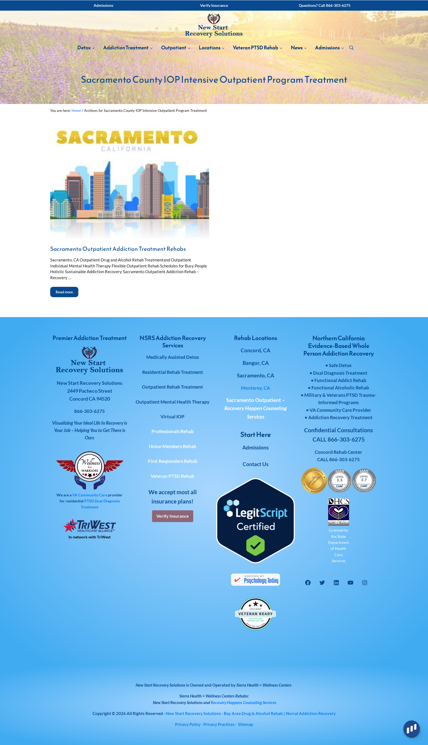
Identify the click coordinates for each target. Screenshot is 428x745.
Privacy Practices (219, 724)
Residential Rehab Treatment (172, 372)
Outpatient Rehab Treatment (172, 387)
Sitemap (245, 724)
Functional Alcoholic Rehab (340, 388)
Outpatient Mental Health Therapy (172, 402)
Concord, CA (255, 350)
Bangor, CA (256, 363)
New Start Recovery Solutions (178, 702)
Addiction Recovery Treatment (340, 417)
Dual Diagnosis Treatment (340, 373)
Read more (67, 294)
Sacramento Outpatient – (255, 408)
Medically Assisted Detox (172, 357)
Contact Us (255, 464)
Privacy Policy (188, 724)
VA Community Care (89, 495)
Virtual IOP (172, 416)
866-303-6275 (344, 459)
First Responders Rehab (172, 461)
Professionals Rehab (172, 431)
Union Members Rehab (172, 446)
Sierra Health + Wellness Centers (264, 685)
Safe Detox (340, 365)
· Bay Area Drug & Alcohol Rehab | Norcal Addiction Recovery (251, 713)
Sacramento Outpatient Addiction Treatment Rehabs (118, 253)
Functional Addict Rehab (340, 380)
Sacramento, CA (255, 375)
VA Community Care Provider (340, 410)
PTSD (89, 501)
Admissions (255, 447)
